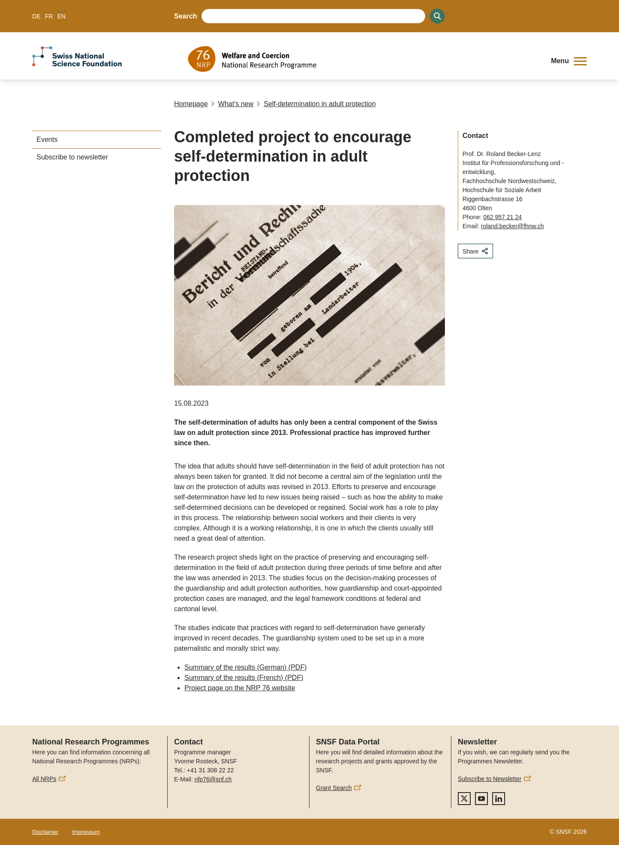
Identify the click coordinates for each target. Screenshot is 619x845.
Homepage (191, 103)
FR (49, 16)
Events (47, 139)
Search (185, 16)
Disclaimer (45, 832)
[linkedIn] (498, 798)
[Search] (437, 16)
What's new (232, 103)
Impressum (86, 832)
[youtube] (481, 798)
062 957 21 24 (502, 217)
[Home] (363, 59)
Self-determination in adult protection (316, 103)
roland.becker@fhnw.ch (512, 226)
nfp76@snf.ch (213, 779)
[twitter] (464, 798)
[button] (569, 61)
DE (36, 16)
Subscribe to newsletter (72, 157)
